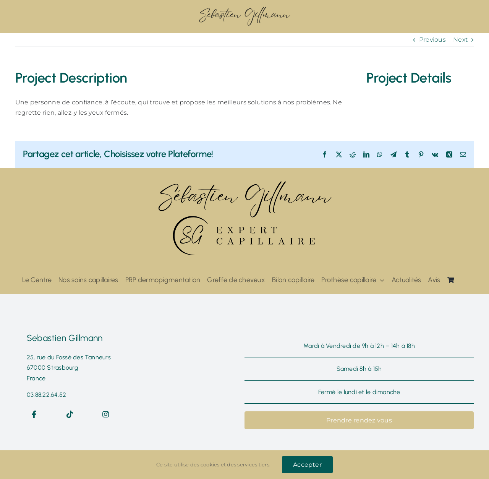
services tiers (253, 464)
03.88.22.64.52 (46, 394)
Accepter (307, 464)
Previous (432, 39)
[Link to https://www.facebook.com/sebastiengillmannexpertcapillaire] (34, 414)
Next (460, 39)
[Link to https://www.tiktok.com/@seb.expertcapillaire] (70, 414)
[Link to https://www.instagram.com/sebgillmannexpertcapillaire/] (105, 414)
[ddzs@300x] (244, 8)
